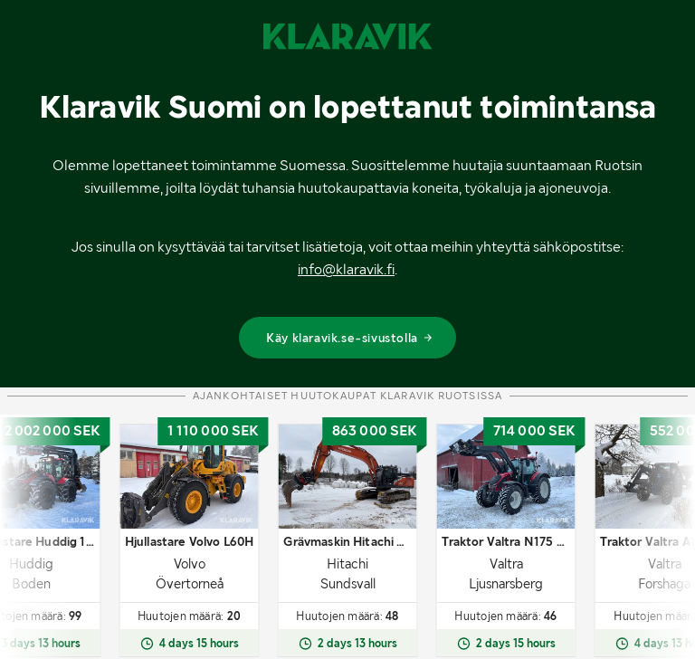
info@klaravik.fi (346, 269)
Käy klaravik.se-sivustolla (349, 337)
